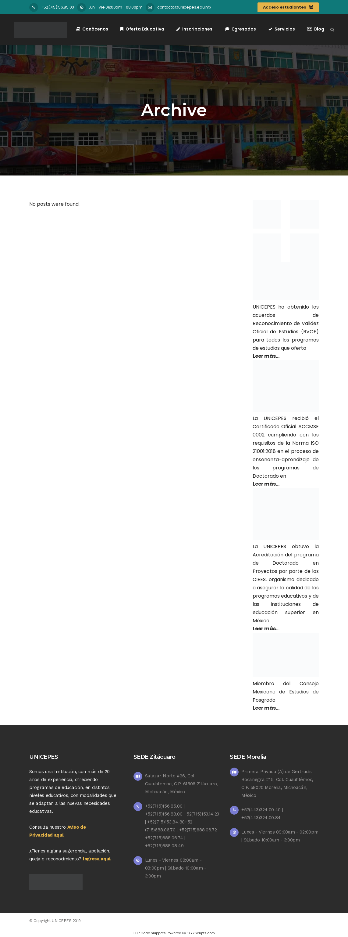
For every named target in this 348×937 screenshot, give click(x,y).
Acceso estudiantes (288, 7)
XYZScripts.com (201, 933)
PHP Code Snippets (149, 933)
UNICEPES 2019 (66, 920)
